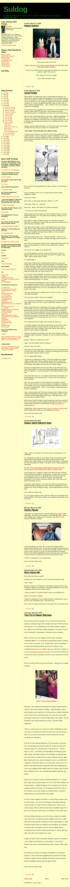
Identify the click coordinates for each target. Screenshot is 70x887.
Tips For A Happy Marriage (38, 615)
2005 (5, 154)
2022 (5, 95)
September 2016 (9, 112)
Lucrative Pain (5, 287)
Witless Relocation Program (9, 315)
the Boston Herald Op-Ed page (40, 652)
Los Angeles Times (7, 60)
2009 (5, 147)
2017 (5, 103)
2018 (5, 102)
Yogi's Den (4, 314)
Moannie (3, 334)
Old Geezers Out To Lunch (8, 289)
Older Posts (65, 878)
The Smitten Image (6, 189)
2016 (5, 105)
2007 (5, 150)
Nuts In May (4, 275)
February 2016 (9, 133)
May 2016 (7, 119)
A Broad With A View (7, 277)
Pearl (2, 219)
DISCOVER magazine (7, 56)
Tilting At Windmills (6, 311)
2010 (5, 145)
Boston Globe (5, 57)
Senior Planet (31, 510)
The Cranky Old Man (7, 233)
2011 (5, 143)
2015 (5, 136)
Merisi (3, 253)
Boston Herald (5, 54)
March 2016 (8, 122)
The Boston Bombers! (7, 349)
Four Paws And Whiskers (8, 269)
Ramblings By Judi (6, 302)
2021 (5, 96)
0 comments (28, 608)
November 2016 (9, 109)
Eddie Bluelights (5, 282)
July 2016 (7, 115)
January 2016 (8, 134)
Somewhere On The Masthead (10, 170)
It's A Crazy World (6, 312)
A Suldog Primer (6, 358)
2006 (5, 152)
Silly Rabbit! (4, 319)
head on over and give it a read (34, 551)
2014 (5, 138)
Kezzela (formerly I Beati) (8, 290)
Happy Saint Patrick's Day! (38, 423)
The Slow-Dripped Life (7, 306)
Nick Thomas (5, 327)
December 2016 (9, 107)
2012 (5, 142)
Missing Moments (6, 298)
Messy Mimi (4, 212)
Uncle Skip (4, 184)
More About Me (32, 572)
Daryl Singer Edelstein (50, 701)
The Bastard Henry (6, 299)
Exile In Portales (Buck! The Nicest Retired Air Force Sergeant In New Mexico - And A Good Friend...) (11, 338)
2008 (5, 149)
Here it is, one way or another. (33, 595)
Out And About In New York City (10, 196)
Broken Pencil (5, 64)
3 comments (28, 503)
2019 (5, 100)
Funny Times (5, 63)
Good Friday (30, 93)
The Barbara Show (6, 322)
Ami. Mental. (4, 308)
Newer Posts (28, 878)
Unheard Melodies (6, 264)
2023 (5, 93)
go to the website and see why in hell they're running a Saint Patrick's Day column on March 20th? (44, 468)
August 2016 (8, 114)
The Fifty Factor (5, 295)
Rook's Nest (4, 258)
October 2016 (8, 110)
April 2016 (7, 120)
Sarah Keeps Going (6, 293)
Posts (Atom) (37, 882)
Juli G (3, 292)
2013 (5, 140)
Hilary (35, 408)
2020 (5, 98)
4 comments (28, 874)
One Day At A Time (6, 296)
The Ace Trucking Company (55, 408)
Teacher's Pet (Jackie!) (7, 205)
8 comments (28, 86)
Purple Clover (5, 59)
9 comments (28, 416)
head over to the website (42, 65)
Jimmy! (3, 324)
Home (47, 878)
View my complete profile (8, 45)
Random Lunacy (6, 321)
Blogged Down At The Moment (10, 309)
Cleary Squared (5, 325)
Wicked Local (5, 62)
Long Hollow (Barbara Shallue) (10, 226)
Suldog (15, 9)
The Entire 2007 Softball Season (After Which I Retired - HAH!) (10, 347)
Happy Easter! (31, 25)
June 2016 (8, 117)
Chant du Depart (6, 177)
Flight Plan (4, 301)
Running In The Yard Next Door (10, 241)
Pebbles (3, 276)
